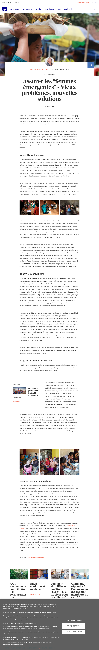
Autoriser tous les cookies (74, 631)
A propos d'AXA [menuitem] (15, 9)
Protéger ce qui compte (36, 557)
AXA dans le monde (84, 2)
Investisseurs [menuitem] (49, 9)
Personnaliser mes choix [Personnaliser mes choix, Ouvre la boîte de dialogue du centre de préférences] (74, 620)
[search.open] (95, 9)
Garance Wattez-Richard (39, 69)
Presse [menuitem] (59, 9)
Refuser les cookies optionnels (73, 626)
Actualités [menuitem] (38, 9)
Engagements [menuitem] (27, 9)
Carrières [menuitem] (68, 9)
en (92, 2)
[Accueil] (4, 9)
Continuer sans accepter (91, 602)
